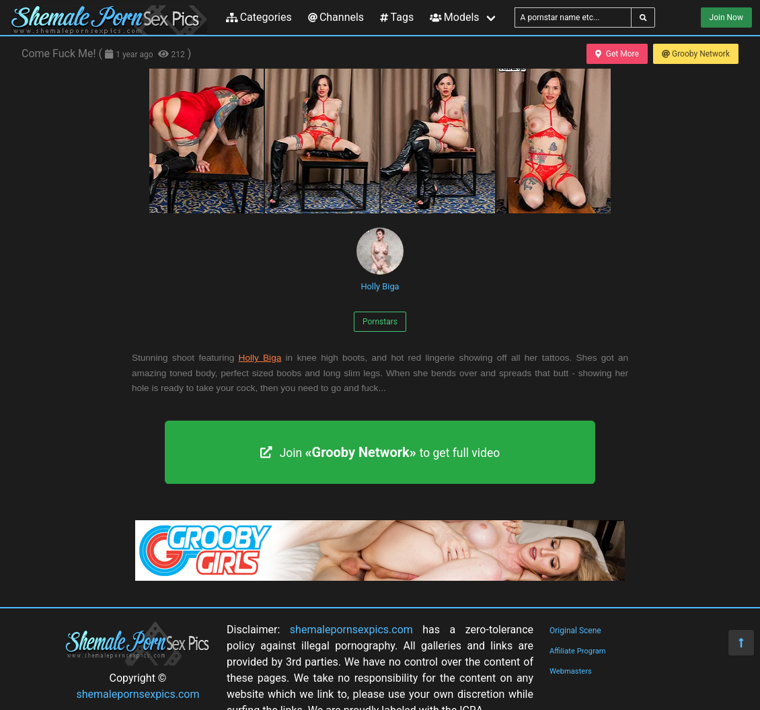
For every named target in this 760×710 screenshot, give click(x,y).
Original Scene (575, 630)
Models (454, 17)
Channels (336, 17)
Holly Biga (380, 259)
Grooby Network (696, 54)
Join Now (726, 17)
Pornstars (380, 321)
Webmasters (570, 671)
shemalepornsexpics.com (138, 694)
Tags (397, 17)
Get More (616, 54)
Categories (259, 17)
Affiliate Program (577, 651)
